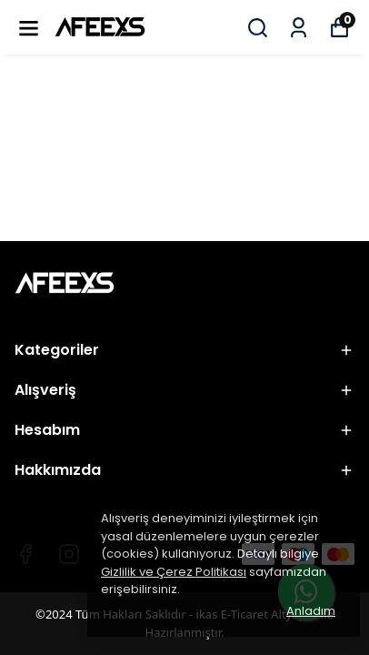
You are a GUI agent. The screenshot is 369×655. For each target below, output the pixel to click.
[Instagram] (69, 554)
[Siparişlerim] (298, 27)
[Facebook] (25, 554)
